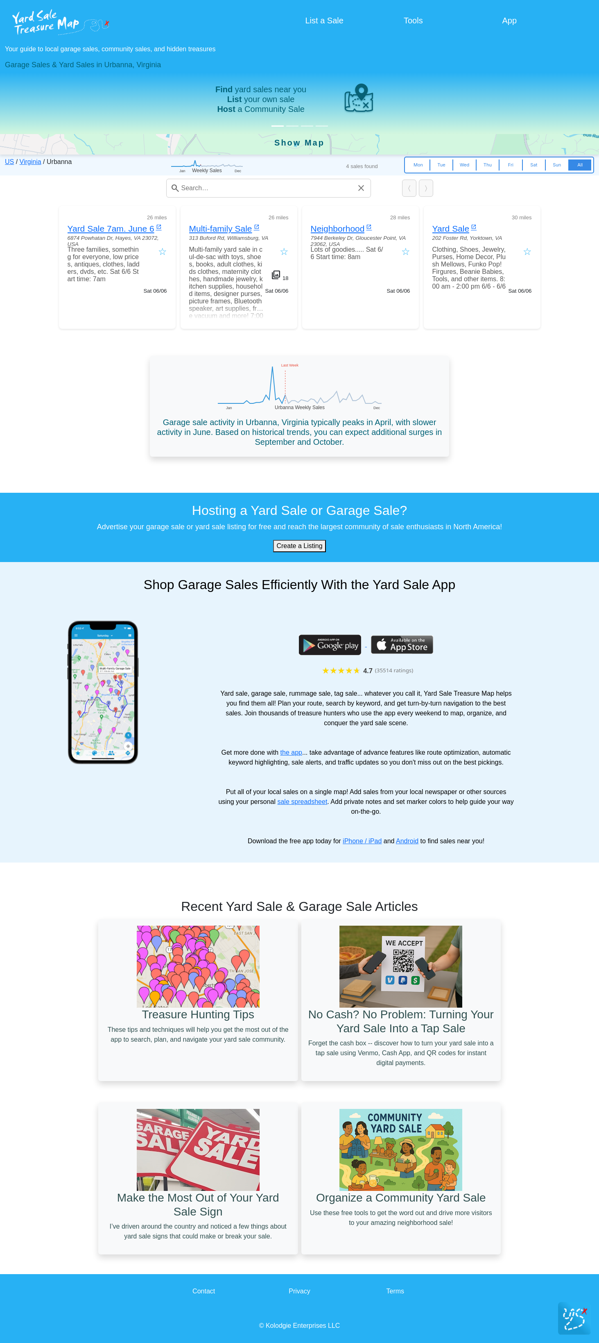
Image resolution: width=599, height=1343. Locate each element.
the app (291, 752)
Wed (465, 165)
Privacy (299, 1291)
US (9, 161)
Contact (203, 1291)
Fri (510, 165)
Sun (557, 165)
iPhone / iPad (362, 841)
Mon (418, 165)
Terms (396, 1291)
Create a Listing (299, 545)
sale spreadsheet (302, 801)
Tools (413, 20)
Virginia (30, 161)
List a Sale (324, 20)
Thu (488, 165)
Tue (441, 165)
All (580, 165)
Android (407, 841)
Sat (533, 165)
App (509, 20)
